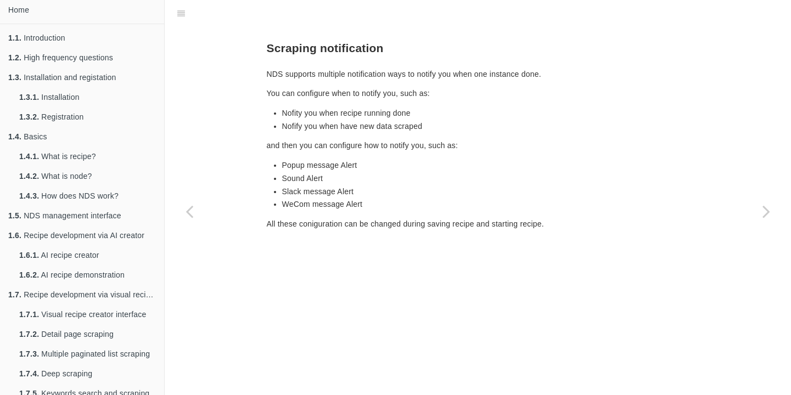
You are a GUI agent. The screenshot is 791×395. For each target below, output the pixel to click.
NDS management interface (64, 215)
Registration (51, 116)
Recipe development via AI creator (76, 235)
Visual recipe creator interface (82, 314)
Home (18, 9)
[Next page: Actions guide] (766, 211)
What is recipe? (57, 156)
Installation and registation (62, 77)
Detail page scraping (66, 334)
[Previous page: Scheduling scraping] (189, 211)
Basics (27, 136)
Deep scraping (55, 373)
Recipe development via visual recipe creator (86, 294)
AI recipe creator (59, 255)
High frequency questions (60, 57)
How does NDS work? (69, 195)
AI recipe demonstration (72, 274)
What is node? (55, 176)
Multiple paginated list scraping (84, 353)
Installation (49, 97)
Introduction (36, 37)
